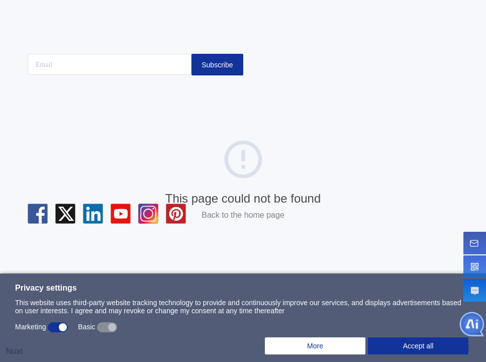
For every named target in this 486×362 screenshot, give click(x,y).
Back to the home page (243, 215)
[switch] (58, 327)
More (315, 346)
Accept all (418, 346)
